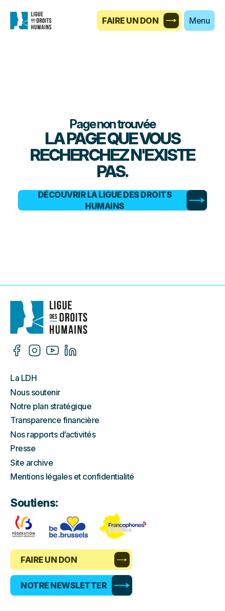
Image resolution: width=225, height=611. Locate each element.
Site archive (31, 462)
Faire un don (140, 20)
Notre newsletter (76, 585)
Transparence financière (54, 420)
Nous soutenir (35, 392)
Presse (22, 448)
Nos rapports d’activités (52, 434)
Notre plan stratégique (50, 406)
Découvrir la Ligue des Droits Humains (122, 200)
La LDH (23, 378)
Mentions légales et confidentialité (72, 476)
